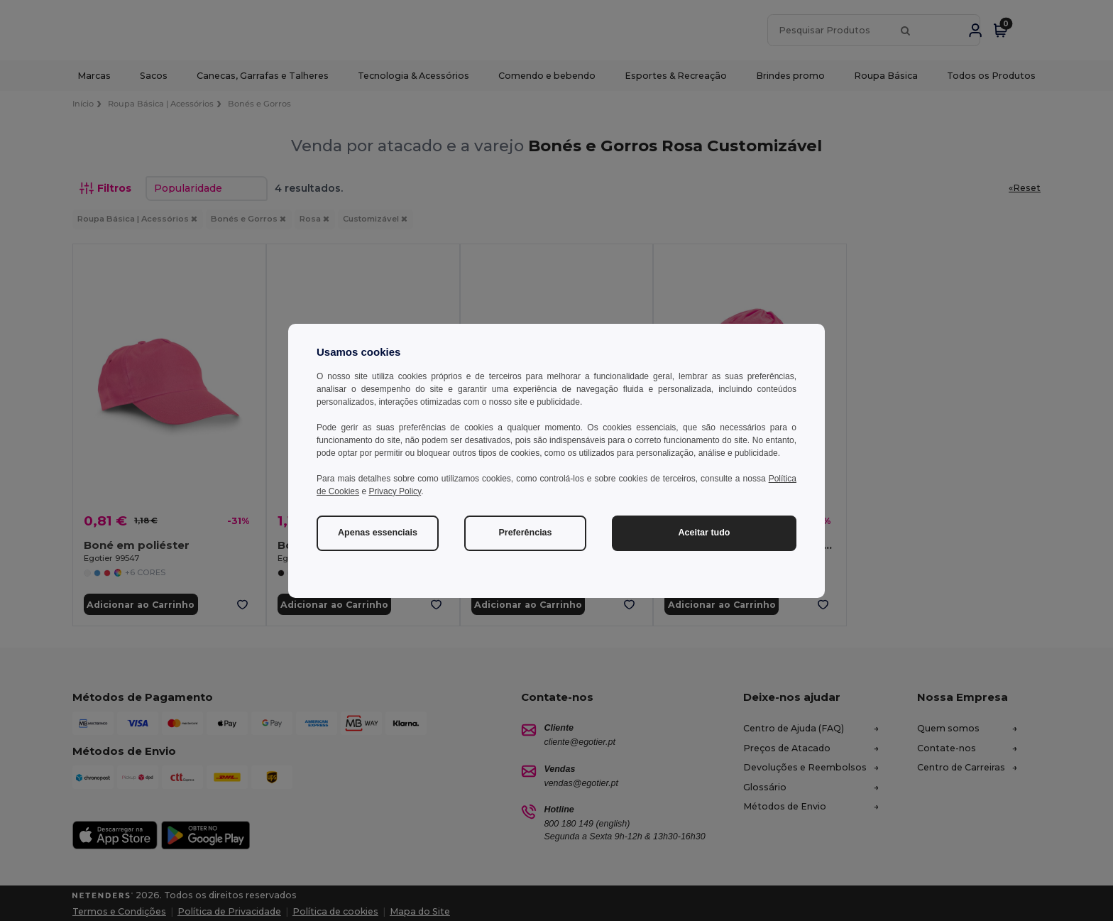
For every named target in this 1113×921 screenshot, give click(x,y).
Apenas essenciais (377, 533)
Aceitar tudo (704, 533)
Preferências (525, 533)
